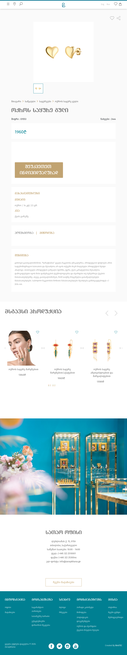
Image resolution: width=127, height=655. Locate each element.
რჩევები (63, 612)
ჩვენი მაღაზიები (63, 582)
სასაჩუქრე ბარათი (41, 616)
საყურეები (45, 101)
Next (42, 348)
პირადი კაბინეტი (85, 607)
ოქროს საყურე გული (66, 101)
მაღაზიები (10, 612)
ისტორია (112, 607)
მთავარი (16, 101)
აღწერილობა (24, 233)
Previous (4, 348)
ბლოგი (62, 607)
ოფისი (8, 607)
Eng (102, 4)
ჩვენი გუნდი (114, 612)
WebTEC (118, 645)
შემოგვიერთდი (115, 617)
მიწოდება (47, 233)
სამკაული (30, 101)
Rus (108, 4)
